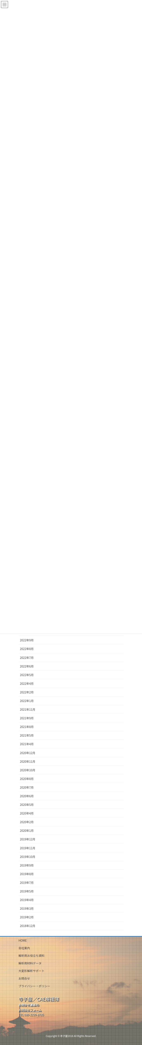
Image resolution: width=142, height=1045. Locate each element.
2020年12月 (27, 753)
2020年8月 (27, 779)
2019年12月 (27, 839)
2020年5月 (27, 805)
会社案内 (24, 948)
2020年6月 (27, 796)
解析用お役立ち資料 (32, 955)
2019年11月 (27, 848)
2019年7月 (27, 882)
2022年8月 (27, 649)
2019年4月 (27, 900)
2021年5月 (27, 735)
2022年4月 (27, 683)
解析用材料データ (30, 963)
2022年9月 (27, 640)
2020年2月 (27, 822)
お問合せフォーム (30, 1010)
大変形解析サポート (32, 971)
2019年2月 (27, 917)
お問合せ (24, 978)
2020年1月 (27, 830)
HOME (23, 940)
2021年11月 (27, 709)
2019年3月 (27, 908)
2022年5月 (27, 675)
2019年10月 (27, 857)
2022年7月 (27, 658)
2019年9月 (27, 865)
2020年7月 (27, 787)
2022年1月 (27, 701)
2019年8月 (27, 874)
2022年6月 (27, 666)
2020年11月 (27, 761)
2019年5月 (27, 891)
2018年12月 (27, 926)
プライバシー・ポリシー (34, 986)
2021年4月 (27, 744)
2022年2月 (27, 692)
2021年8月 (27, 727)
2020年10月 (27, 770)
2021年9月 (27, 718)
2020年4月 (27, 813)
